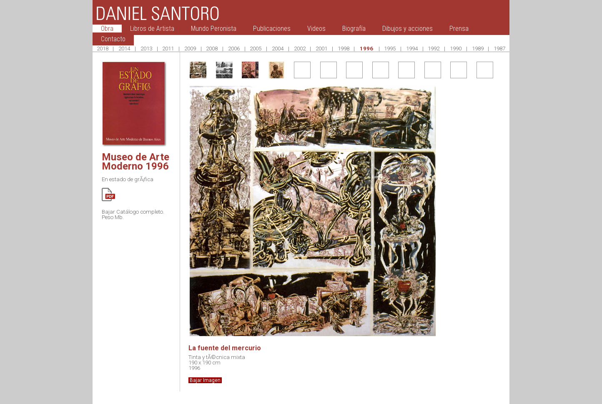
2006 (234, 48)
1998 (343, 48)
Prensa (459, 28)
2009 (190, 48)
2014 (124, 48)
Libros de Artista (152, 28)
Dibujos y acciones (407, 28)
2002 (300, 48)
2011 (168, 48)
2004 (277, 48)
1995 (390, 48)
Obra (107, 28)
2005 (255, 48)
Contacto (113, 39)
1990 (456, 48)
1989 (478, 48)
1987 (499, 48)
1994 (412, 48)
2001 (321, 48)
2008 (212, 48)
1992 (433, 48)
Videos (316, 28)
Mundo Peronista (213, 28)
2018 (102, 48)
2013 (146, 48)
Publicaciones (272, 28)
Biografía (354, 28)
